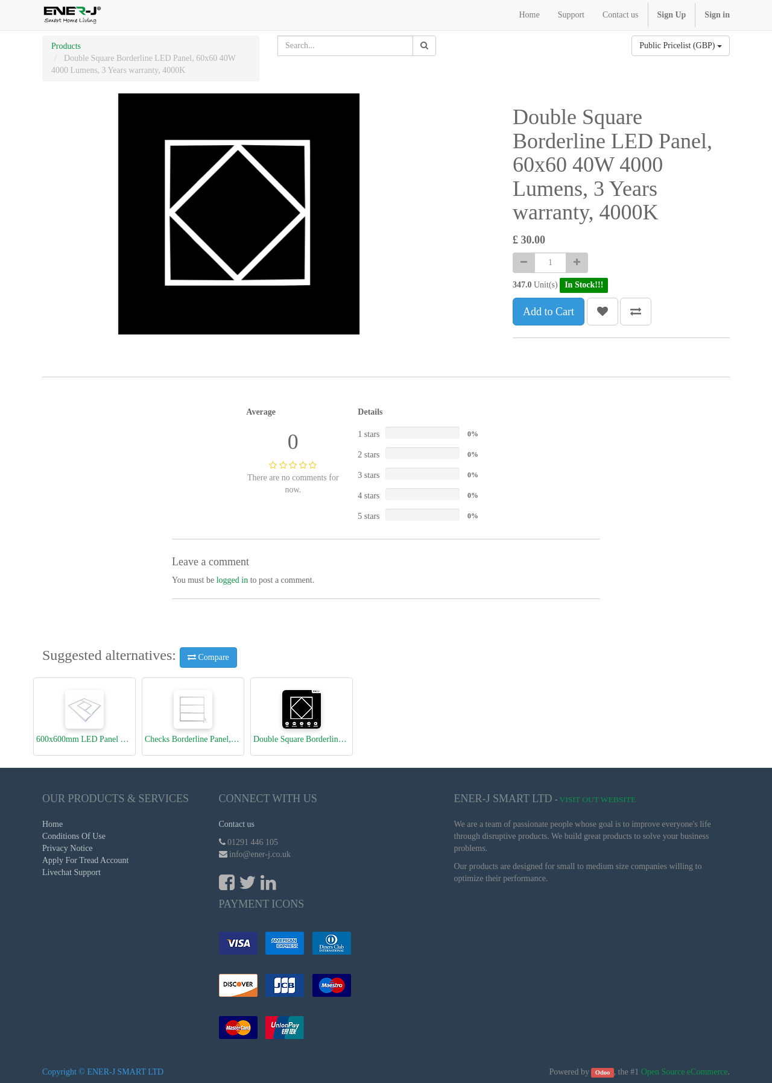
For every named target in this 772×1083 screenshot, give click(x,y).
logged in (232, 580)
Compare (208, 657)
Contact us (237, 824)
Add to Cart (548, 312)
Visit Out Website (598, 799)
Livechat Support (71, 872)
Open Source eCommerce (684, 1071)
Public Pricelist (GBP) (680, 45)
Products (66, 46)
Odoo (602, 1072)
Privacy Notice (67, 848)
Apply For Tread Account (85, 860)
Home (52, 824)
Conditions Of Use (74, 836)
